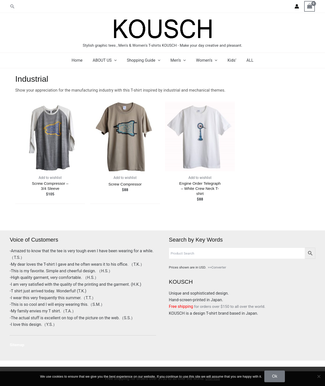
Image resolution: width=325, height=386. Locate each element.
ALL (243, 60)
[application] (118, 60)
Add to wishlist (50, 178)
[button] (12, 6)
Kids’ (227, 60)
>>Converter (217, 267)
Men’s (178, 60)
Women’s (204, 60)
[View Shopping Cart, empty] (309, 6)
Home (83, 60)
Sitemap (17, 344)
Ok (274, 376)
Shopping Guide (145, 60)
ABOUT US (109, 60)
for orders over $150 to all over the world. (218, 306)
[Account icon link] (297, 6)
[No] (318, 376)
